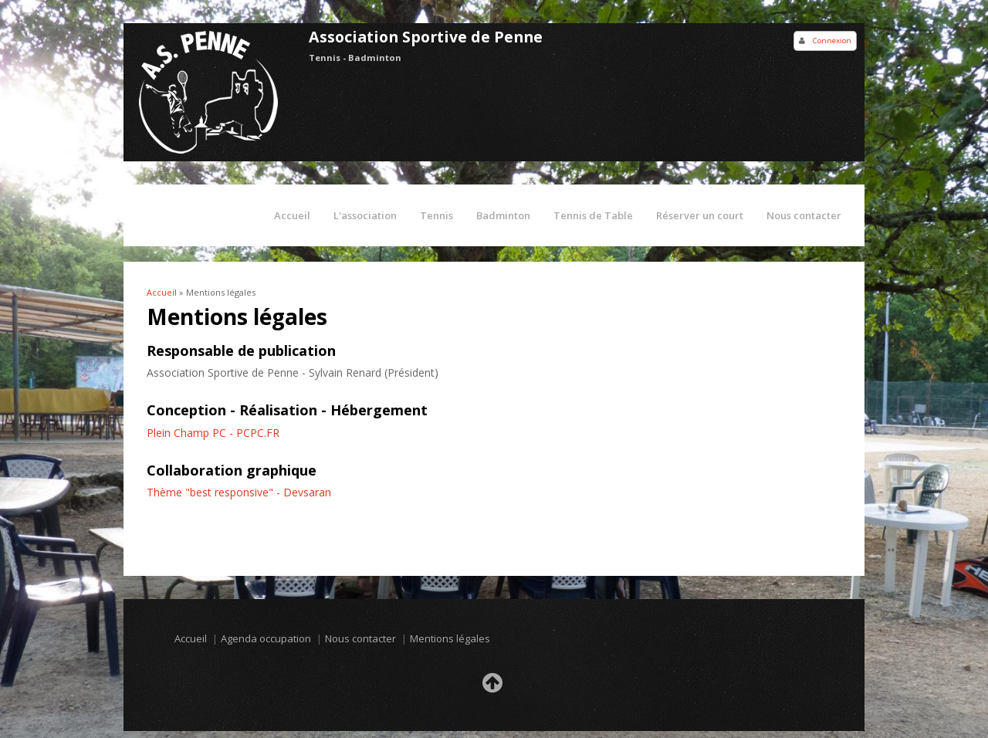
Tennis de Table (593, 215)
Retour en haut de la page (494, 687)
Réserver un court (699, 215)
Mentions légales (450, 638)
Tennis (436, 215)
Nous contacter (803, 215)
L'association (365, 215)
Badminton (503, 215)
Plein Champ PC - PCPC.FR (213, 432)
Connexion (832, 41)
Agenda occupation (266, 638)
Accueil (292, 215)
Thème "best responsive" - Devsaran (239, 492)
